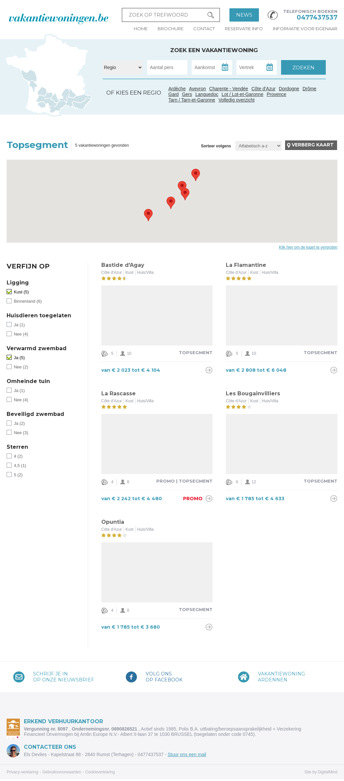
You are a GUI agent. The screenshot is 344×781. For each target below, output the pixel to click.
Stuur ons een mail (187, 754)
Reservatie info (244, 28)
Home (141, 28)
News (244, 15)
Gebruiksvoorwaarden (61, 772)
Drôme (310, 88)
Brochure (170, 28)
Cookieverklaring (100, 772)
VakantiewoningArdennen (281, 677)
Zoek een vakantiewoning (214, 50)
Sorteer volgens (216, 146)
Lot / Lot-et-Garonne (242, 94)
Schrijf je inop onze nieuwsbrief (63, 677)
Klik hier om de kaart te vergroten (308, 247)
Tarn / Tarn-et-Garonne (51, 102)
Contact (204, 28)
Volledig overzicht (237, 100)
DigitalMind (327, 772)
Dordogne (289, 88)
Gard (64, 100)
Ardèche (66, 92)
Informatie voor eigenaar (305, 28)
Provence (276, 94)
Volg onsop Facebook (164, 677)
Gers (39, 99)
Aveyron (197, 88)
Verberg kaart (313, 145)
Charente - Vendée (30, 81)
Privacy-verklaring (22, 772)
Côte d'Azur (82, 103)
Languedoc (57, 107)
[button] (182, 187)
